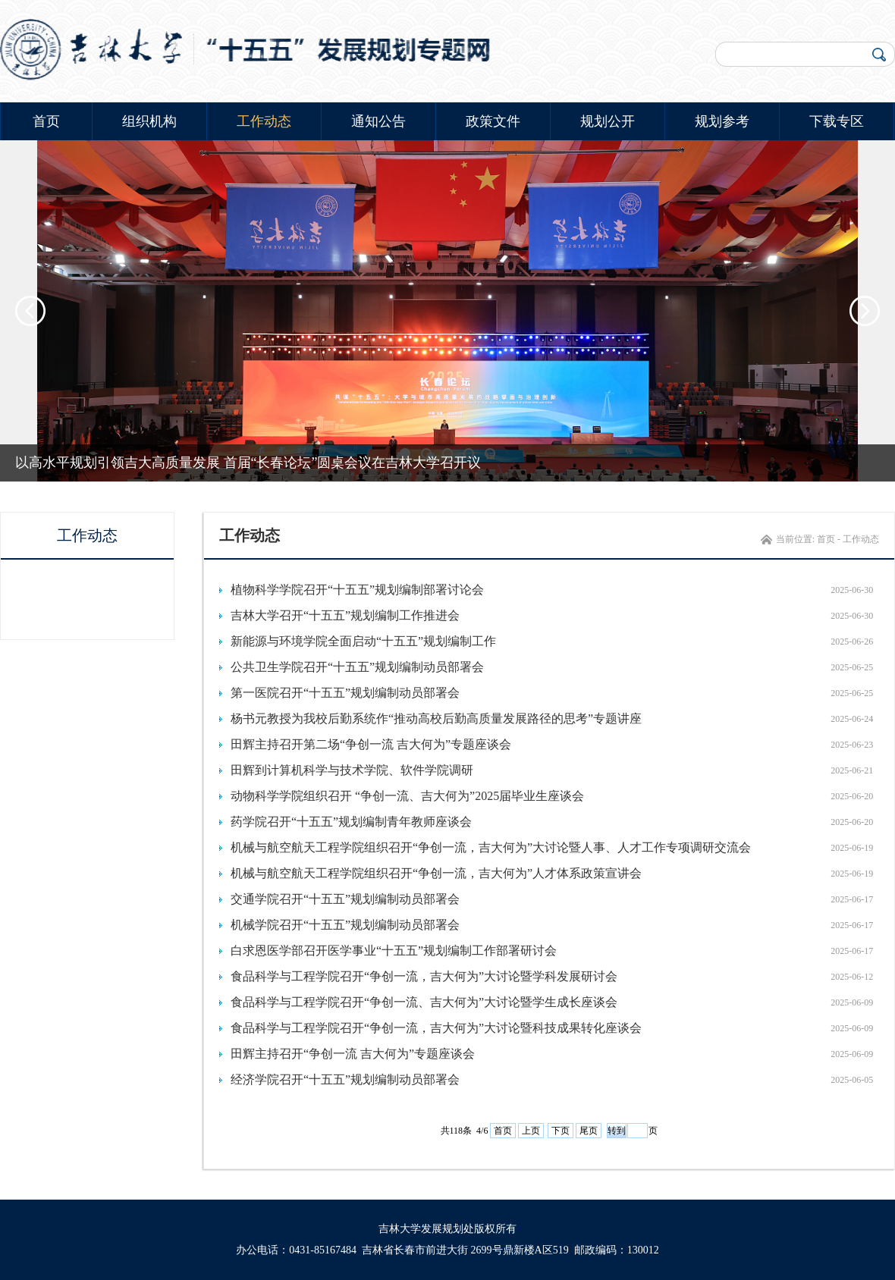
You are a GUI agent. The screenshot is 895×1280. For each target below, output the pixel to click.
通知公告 (378, 121)
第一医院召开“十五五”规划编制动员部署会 (345, 692)
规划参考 (722, 121)
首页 (46, 121)
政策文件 (493, 121)
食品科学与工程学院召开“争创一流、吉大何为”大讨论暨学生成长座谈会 (424, 1002)
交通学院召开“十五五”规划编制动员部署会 (345, 899)
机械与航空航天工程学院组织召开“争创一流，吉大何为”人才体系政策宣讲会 (436, 873)
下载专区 (836, 121)
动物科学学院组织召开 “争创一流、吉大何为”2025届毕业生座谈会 (407, 795)
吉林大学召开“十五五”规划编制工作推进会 (345, 615)
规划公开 (607, 121)
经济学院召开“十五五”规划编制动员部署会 (345, 1079)
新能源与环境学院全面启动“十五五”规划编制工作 (363, 641)
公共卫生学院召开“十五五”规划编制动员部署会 (357, 666)
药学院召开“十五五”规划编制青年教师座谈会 (351, 821)
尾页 (588, 1130)
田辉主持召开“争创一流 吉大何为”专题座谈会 (353, 1053)
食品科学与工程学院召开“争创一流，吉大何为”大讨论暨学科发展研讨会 (424, 976)
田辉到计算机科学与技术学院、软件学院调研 (352, 770)
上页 (531, 1130)
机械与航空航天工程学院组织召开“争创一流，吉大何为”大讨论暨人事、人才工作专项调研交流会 (491, 847)
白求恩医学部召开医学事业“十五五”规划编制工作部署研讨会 (394, 950)
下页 (560, 1130)
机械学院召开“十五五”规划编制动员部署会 (345, 924)
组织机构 (149, 121)
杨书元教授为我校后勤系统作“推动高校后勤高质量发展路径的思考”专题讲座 (436, 718)
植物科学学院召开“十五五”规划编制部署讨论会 (357, 589)
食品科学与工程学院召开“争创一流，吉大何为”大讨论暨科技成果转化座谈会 (436, 1027)
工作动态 (264, 121)
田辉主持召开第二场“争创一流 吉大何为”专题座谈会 (371, 744)
